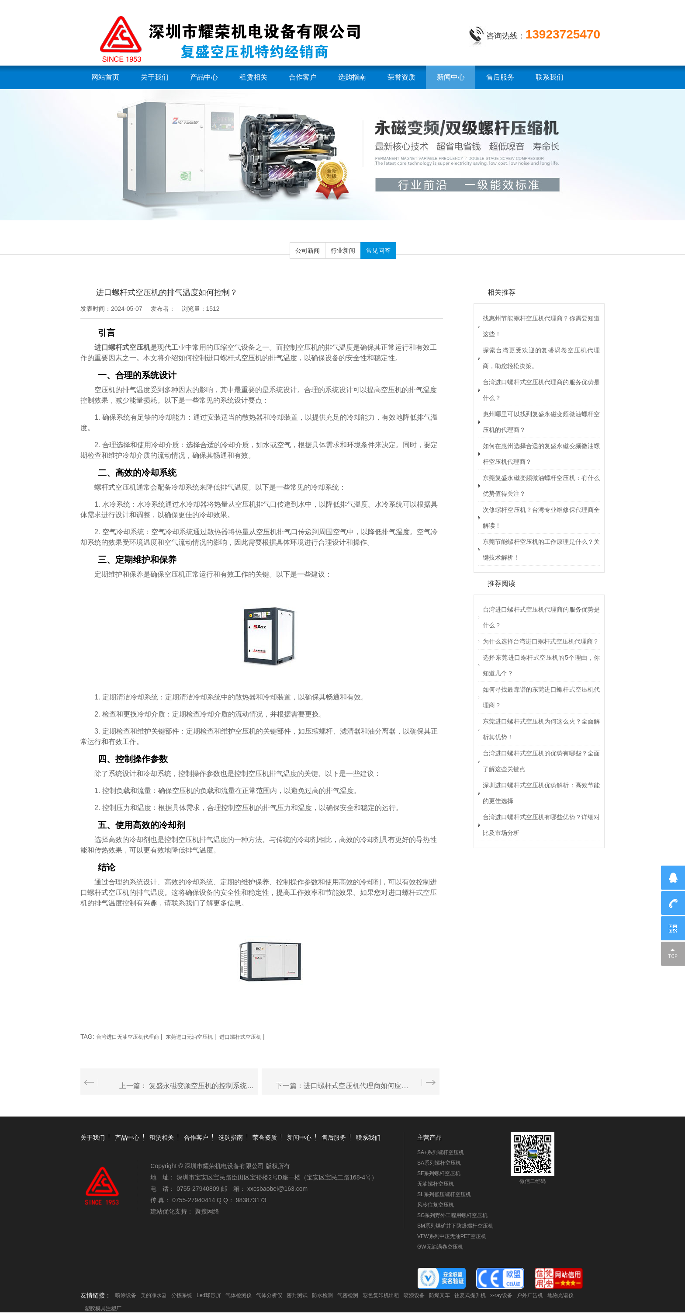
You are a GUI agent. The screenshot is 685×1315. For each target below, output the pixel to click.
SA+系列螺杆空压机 (440, 1152)
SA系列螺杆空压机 (439, 1163)
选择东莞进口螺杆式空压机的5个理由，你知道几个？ (541, 665)
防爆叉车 (439, 1295)
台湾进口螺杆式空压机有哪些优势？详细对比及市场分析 (541, 825)
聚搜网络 (207, 1211)
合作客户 (303, 77)
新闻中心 (451, 77)
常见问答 (378, 250)
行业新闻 (343, 250)
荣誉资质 (401, 77)
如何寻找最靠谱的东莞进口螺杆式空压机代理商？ (541, 697)
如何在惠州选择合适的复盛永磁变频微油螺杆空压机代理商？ (541, 453)
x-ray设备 (501, 1295)
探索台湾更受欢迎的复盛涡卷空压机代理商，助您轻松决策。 (541, 358)
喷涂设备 (125, 1295)
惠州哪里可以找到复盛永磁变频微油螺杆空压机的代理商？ (541, 422)
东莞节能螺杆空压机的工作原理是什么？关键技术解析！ (541, 549)
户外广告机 (530, 1295)
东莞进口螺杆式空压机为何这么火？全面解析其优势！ (541, 729)
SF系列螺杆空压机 (438, 1173)
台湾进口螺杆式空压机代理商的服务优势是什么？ (541, 390)
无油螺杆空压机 (435, 1184)
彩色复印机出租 (381, 1295)
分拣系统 (181, 1295)
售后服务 (500, 77)
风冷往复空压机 (435, 1205)
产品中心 (204, 77)
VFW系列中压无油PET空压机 (451, 1236)
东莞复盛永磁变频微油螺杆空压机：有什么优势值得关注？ (541, 485)
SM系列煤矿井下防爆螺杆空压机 (455, 1226)
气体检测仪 (238, 1295)
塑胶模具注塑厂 (103, 1308)
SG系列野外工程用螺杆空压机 (452, 1215)
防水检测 (322, 1295)
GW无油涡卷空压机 (440, 1247)
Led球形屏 (209, 1295)
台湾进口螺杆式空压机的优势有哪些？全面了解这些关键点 (541, 761)
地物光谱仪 (560, 1295)
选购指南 (352, 77)
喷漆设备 (414, 1295)
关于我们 (155, 77)
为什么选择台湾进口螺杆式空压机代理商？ (541, 641)
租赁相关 (253, 77)
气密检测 (347, 1295)
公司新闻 (307, 250)
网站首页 (105, 77)
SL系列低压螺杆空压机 (444, 1194)
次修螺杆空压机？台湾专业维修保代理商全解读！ (541, 517)
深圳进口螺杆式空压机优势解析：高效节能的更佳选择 (541, 793)
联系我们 (550, 77)
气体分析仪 (269, 1295)
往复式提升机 (470, 1295)
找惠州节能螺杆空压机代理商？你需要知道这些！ (541, 326)
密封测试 (297, 1295)
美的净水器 (154, 1295)
